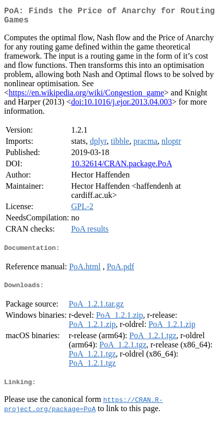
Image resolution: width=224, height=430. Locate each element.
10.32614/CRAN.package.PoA (121, 167)
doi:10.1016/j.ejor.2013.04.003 (121, 106)
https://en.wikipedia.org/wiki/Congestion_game (86, 96)
